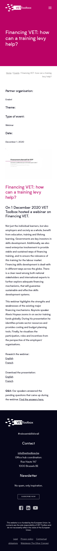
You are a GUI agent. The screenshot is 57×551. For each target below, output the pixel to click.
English (9, 358)
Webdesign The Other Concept (35, 543)
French (9, 363)
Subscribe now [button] (29, 496)
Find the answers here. (31, 399)
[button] (50, 7)
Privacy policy (27, 539)
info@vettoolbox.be (28, 453)
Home (8, 73)
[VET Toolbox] (18, 7)
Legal (15, 539)
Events (16, 73)
